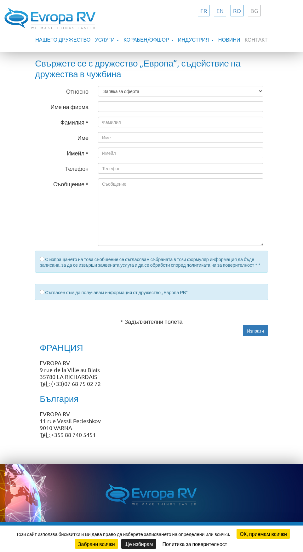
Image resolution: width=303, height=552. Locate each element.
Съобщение (68, 184)
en (220, 10)
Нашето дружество (62, 39)
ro (237, 10)
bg (254, 10)
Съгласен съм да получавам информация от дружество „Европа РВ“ (116, 292)
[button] (255, 330)
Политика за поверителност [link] (195, 544)
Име (83, 137)
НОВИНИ (229, 39)
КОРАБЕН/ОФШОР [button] (148, 39)
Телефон (77, 168)
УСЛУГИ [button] (107, 39)
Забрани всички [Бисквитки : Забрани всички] (96, 544)
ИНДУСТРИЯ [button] (196, 39)
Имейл (75, 153)
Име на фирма (70, 106)
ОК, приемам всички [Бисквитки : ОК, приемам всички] (263, 534)
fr (203, 10)
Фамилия (72, 122)
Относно (77, 91)
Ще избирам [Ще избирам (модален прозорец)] (138, 544)
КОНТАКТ (256, 39)
